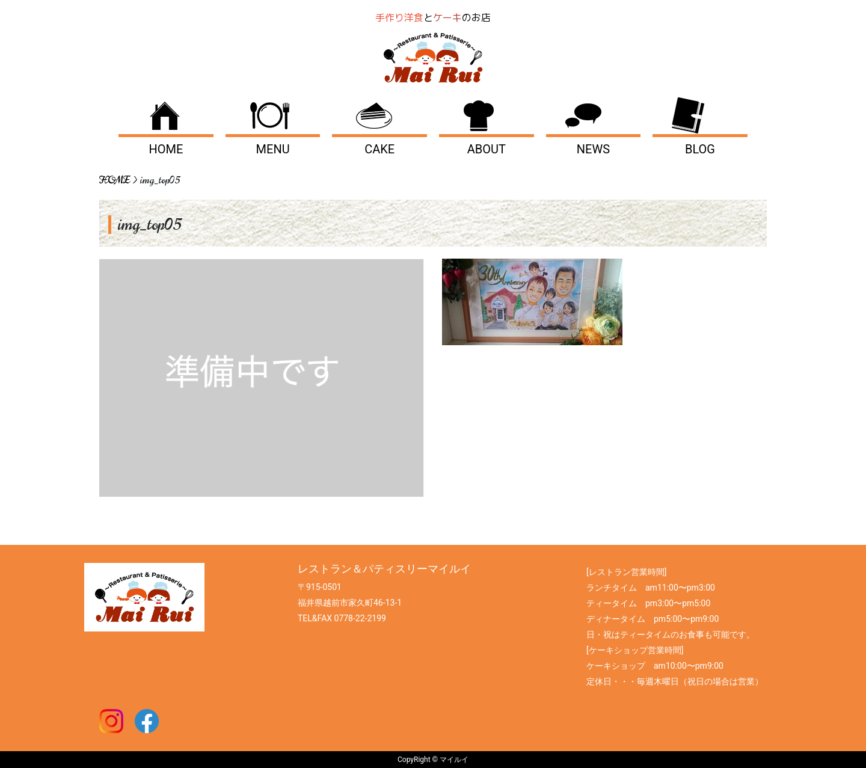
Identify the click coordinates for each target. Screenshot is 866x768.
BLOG (700, 149)
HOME (166, 149)
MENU (273, 149)
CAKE (379, 149)
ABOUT (486, 149)
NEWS (593, 149)
